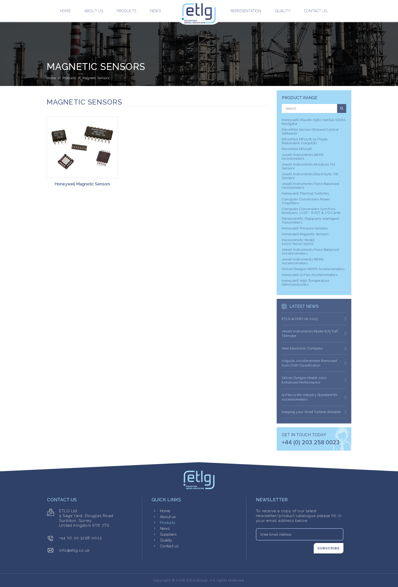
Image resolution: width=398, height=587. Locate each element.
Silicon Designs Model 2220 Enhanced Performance (304, 380)
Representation (245, 11)
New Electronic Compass (302, 348)
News (155, 11)
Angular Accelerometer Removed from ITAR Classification (309, 363)
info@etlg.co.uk (74, 550)
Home (65, 11)
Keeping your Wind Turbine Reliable (311, 412)
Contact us (315, 11)
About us (93, 11)
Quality (282, 11)
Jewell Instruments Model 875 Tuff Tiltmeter (310, 333)
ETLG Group (197, 580)
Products (126, 11)
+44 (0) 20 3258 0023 (80, 538)
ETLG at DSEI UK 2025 (300, 319)
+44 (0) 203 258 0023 (311, 443)
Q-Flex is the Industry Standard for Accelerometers (310, 397)
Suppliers (168, 534)
